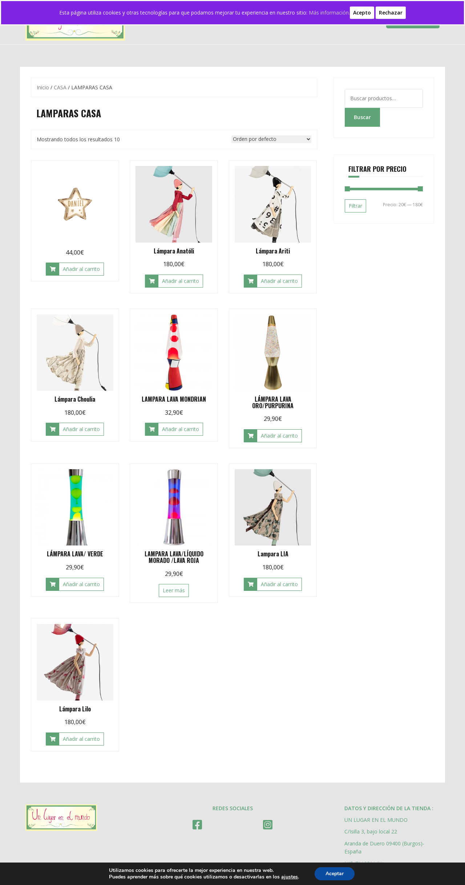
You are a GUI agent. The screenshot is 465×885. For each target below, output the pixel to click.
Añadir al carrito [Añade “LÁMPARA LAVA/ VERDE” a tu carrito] (81, 584)
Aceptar (335, 873)
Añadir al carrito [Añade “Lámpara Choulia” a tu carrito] (81, 429)
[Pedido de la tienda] (271, 139)
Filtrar (355, 205)
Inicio (43, 87)
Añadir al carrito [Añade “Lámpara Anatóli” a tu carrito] (180, 280)
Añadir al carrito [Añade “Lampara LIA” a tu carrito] (279, 584)
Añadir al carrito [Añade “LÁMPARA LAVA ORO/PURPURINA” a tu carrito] (279, 435)
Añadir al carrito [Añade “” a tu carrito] (81, 268)
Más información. (329, 12)
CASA (60, 87)
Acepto (362, 12)
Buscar (362, 117)
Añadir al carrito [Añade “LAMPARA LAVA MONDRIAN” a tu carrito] (180, 429)
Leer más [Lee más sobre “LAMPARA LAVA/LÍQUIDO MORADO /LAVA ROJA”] (174, 590)
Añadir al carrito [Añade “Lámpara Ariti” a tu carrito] (279, 280)
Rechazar (391, 12)
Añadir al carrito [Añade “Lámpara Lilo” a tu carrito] (81, 738)
